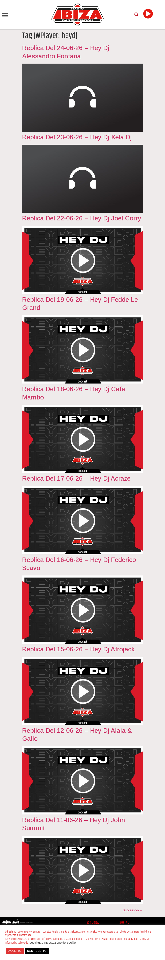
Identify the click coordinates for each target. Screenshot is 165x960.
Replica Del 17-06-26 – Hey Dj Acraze (76, 478)
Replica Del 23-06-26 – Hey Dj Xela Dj (77, 137)
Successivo (133, 910)
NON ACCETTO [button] (36, 950)
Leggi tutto (36, 942)
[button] (5, 15)
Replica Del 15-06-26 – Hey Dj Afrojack (78, 649)
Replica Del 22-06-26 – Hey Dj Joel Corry (81, 218)
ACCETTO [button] (14, 950)
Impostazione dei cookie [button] (60, 942)
